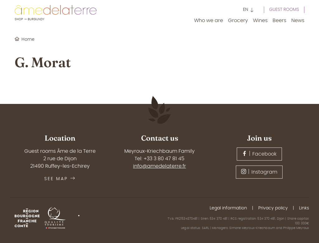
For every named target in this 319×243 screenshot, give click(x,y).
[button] (248, 10)
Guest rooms (284, 9)
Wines (260, 20)
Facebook (259, 154)
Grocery (238, 20)
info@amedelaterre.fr (159, 166)
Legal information (228, 208)
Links (304, 208)
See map (60, 179)
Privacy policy (273, 208)
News (297, 20)
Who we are (208, 20)
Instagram (259, 172)
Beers (279, 20)
